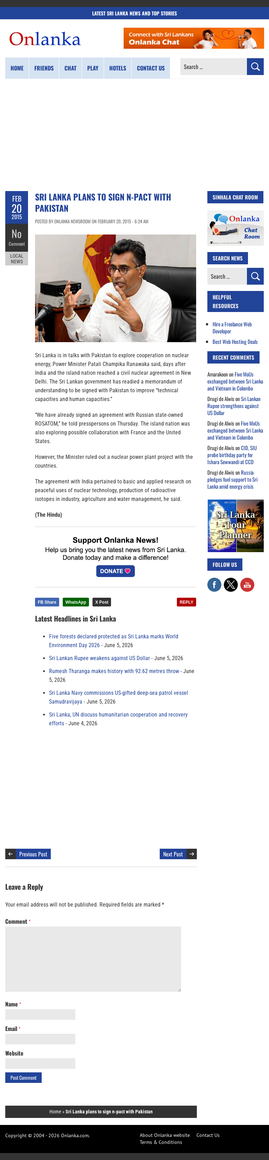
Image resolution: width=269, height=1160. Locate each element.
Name (13, 1004)
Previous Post (33, 854)
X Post (101, 602)
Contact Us (208, 1135)
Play (92, 68)
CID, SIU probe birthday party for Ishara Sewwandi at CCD (232, 455)
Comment (17, 243)
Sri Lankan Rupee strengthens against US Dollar (234, 405)
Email (12, 1028)
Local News (16, 258)
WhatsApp (75, 602)
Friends (44, 68)
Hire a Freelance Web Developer (232, 327)
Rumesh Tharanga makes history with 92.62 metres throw (114, 671)
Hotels (117, 68)
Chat (70, 68)
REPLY (186, 602)
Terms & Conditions (161, 1142)
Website (14, 1053)
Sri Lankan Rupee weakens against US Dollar (99, 658)
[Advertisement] (134, 135)
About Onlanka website (165, 1135)
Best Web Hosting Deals (235, 341)
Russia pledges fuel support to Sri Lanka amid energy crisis (232, 479)
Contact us (151, 68)
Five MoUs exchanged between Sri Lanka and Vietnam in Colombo (235, 381)
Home (17, 68)
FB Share (47, 602)
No (17, 233)
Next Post (173, 854)
